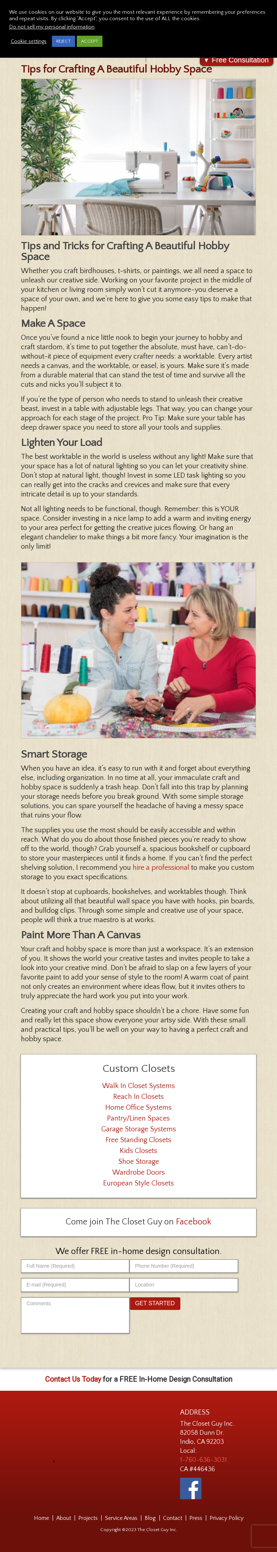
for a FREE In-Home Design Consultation (138, 1379)
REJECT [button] (63, 41)
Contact (172, 1518)
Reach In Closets (138, 1097)
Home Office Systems (138, 1108)
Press (195, 1518)
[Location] (183, 1285)
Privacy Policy (226, 1518)
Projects (88, 1518)
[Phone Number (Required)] (183, 1266)
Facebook (193, 1222)
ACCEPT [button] (89, 41)
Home (41, 1518)
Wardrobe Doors (138, 1172)
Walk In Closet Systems (138, 1086)
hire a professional (161, 868)
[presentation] (109, 1436)
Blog (150, 1518)
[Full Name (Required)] (75, 1266)
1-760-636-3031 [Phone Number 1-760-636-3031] (203, 1460)
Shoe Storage (138, 1162)
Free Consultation (240, 60)
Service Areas (121, 1518)
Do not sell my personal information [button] (51, 27)
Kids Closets (138, 1151)
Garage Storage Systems (138, 1129)
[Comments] (75, 1315)
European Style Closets (138, 1183)
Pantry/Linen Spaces (138, 1118)
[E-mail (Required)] (75, 1285)
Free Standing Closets (138, 1140)
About (63, 1518)
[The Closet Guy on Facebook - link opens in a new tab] (191, 1488)
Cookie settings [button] (29, 41)
